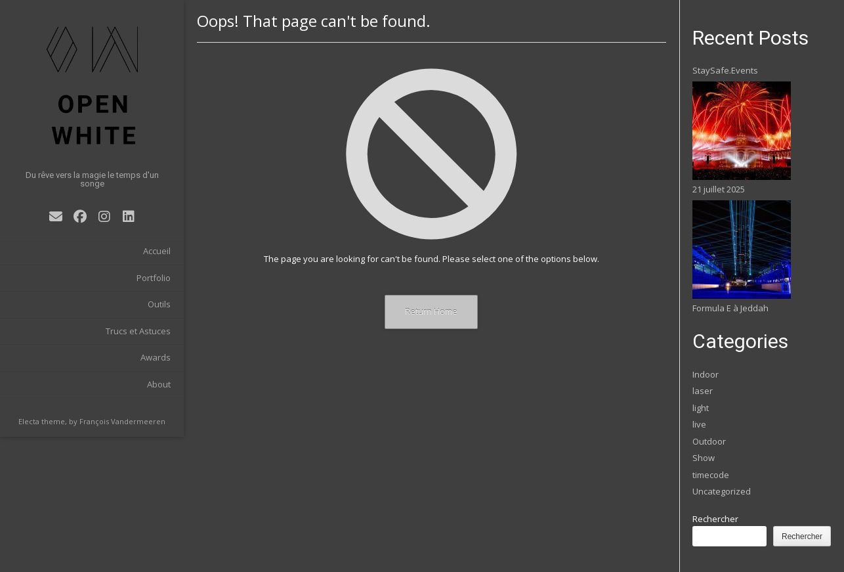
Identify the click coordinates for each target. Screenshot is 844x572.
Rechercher (715, 519)
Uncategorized (721, 491)
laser (702, 391)
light (700, 408)
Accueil (157, 251)
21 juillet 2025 (718, 189)
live (699, 424)
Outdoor (709, 441)
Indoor (705, 374)
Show (703, 458)
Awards (155, 357)
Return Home (431, 311)
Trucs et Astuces (138, 331)
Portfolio (154, 278)
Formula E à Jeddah (730, 308)
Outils (159, 304)
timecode (710, 475)
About (159, 384)
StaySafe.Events (725, 70)
